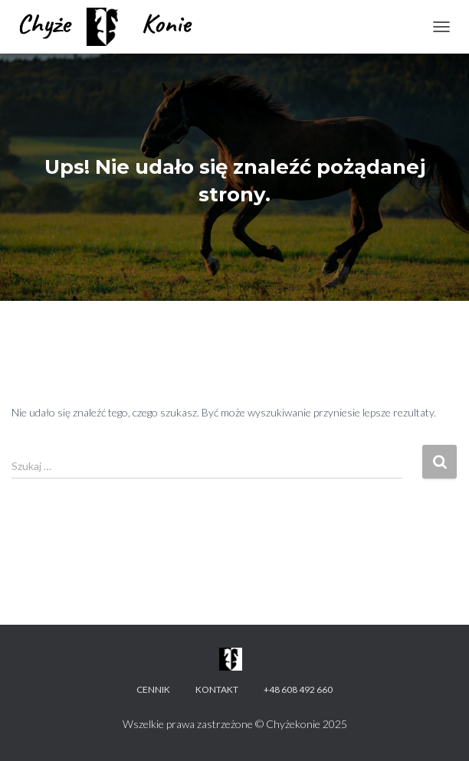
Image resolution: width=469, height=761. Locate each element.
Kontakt (216, 689)
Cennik (153, 689)
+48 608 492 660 (298, 689)
